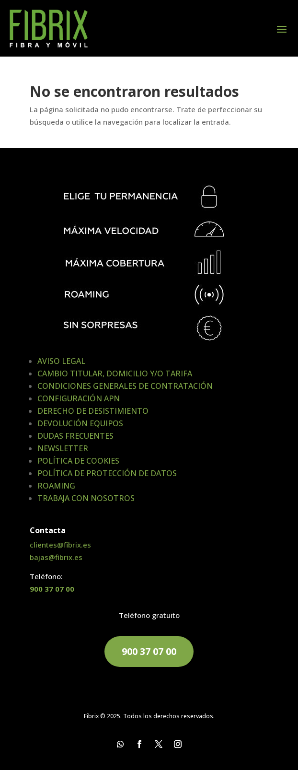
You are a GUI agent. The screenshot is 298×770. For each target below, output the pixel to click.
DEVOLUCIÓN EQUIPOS (80, 423)
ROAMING (56, 485)
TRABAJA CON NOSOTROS (86, 498)
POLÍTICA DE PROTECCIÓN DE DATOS (107, 473)
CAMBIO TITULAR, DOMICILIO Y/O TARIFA (114, 373)
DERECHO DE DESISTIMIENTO (93, 411)
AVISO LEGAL (61, 361)
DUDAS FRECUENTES (75, 436)
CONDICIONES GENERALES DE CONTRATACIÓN (125, 386)
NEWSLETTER (62, 448)
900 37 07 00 (52, 589)
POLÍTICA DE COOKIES (78, 460)
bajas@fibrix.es (56, 557)
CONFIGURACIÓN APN (78, 398)
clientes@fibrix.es (60, 544)
